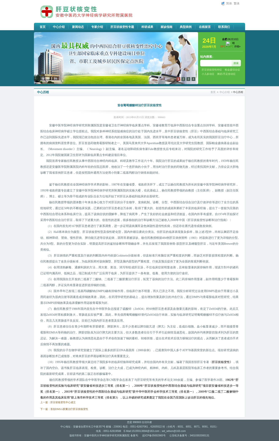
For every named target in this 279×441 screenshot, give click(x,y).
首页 (43, 27)
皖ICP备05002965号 (153, 435)
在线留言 (205, 27)
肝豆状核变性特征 (212, 69)
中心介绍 (59, 27)
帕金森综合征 (232, 69)
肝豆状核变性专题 (122, 27)
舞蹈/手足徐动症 (226, 73)
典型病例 (186, 27)
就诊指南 (166, 27)
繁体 (237, 3)
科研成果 (147, 27)
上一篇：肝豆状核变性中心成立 (58, 402)
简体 (229, 3)
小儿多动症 (208, 73)
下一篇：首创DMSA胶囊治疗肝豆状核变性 (64, 409)
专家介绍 (97, 27)
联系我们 (224, 27)
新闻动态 (78, 27)
